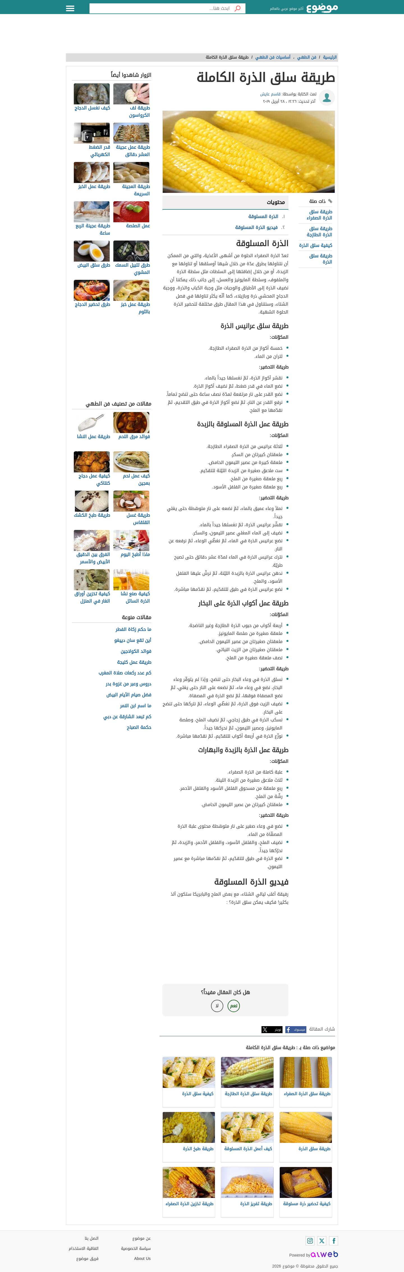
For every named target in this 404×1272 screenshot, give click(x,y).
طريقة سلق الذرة (320, 258)
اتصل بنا (91, 1238)
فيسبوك (299, 1030)
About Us (142, 1258)
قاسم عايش (270, 94)
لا (217, 1005)
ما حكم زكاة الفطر (133, 630)
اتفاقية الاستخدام (83, 1248)
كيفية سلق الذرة (315, 245)
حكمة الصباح (139, 728)
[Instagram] (310, 1240)
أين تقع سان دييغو (132, 641)
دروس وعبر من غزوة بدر (128, 684)
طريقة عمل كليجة (134, 662)
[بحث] (237, 8)
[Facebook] (333, 1240)
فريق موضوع (87, 1258)
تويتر (278, 1030)
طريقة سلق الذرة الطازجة (319, 231)
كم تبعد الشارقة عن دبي (127, 717)
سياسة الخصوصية (136, 1248)
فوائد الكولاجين (136, 652)
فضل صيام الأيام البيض (128, 695)
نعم (233, 1005)
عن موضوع (141, 1238)
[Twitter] (321, 1240)
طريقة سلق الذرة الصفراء (319, 214)
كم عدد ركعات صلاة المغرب (124, 673)
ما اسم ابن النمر (135, 706)
